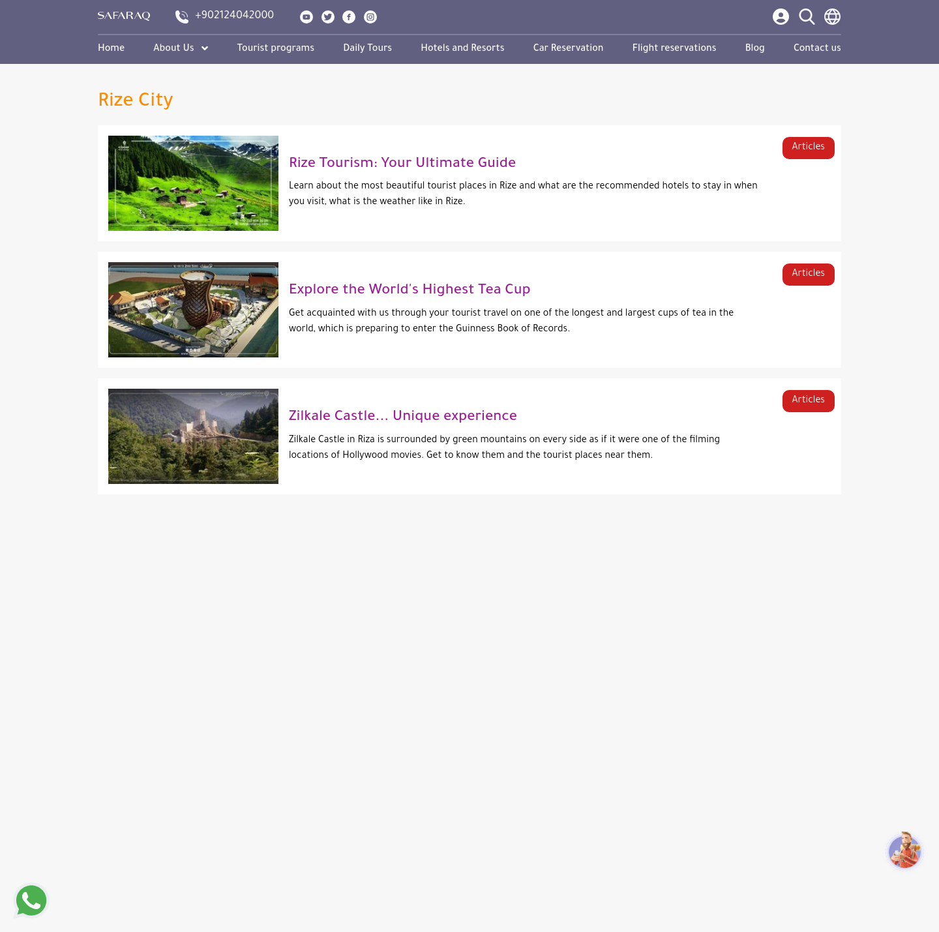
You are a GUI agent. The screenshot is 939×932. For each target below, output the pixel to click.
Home (111, 49)
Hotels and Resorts (462, 49)
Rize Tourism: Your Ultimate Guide (402, 165)
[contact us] (225, 17)
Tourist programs (275, 49)
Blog (755, 49)
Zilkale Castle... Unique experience (403, 418)
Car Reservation (568, 49)
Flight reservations (675, 49)
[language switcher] (832, 17)
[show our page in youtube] (307, 16)
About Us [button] (180, 49)
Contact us (817, 49)
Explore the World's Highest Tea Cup (410, 291)
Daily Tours (367, 49)
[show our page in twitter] (328, 16)
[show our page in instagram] (371, 16)
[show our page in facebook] (349, 16)
